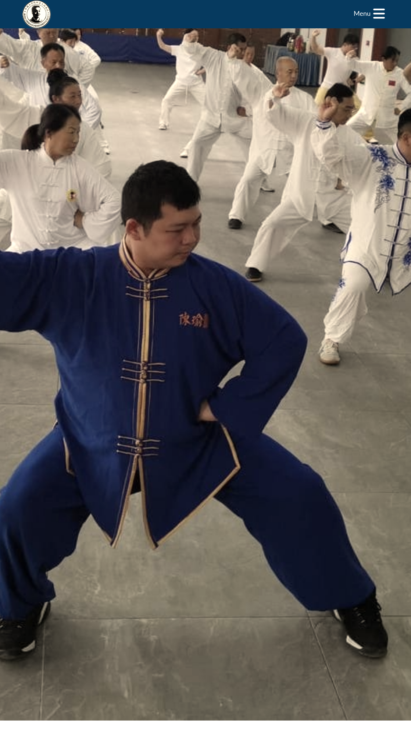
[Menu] (370, 13)
